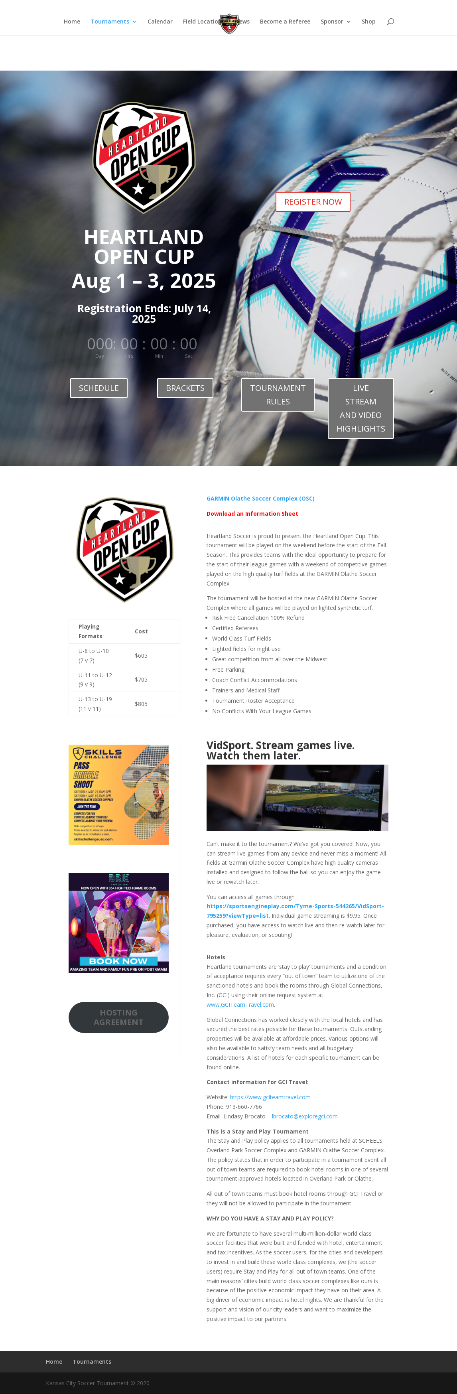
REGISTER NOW (313, 201)
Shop (369, 22)
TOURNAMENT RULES (278, 395)
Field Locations (204, 22)
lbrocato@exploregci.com (305, 1116)
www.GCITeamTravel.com (240, 1004)
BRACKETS (185, 388)
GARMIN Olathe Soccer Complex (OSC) (261, 498)
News (242, 22)
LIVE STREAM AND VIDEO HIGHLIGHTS (361, 408)
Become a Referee (285, 22)
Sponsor (332, 22)
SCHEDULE (99, 388)
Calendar (160, 22)
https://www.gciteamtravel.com (270, 1097)
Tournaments (395, 6)
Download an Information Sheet (252, 513)
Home (366, 6)
